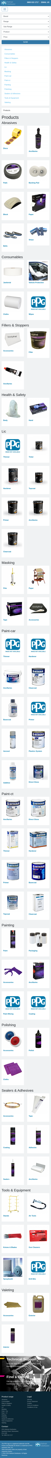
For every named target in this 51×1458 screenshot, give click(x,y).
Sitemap (29, 1399)
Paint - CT (4, 1413)
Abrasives (8, 49)
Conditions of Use (32, 1407)
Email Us (45, 2)
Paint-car (7, 76)
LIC (3, 1407)
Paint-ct (7, 80)
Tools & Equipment (11, 98)
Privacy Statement (32, 1401)
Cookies (29, 1403)
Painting (7, 85)
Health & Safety (10, 63)
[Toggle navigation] (5, 9)
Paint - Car (5, 1411)
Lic (5, 67)
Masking (7, 71)
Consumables (9, 54)
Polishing (7, 89)
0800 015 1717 (33, 2)
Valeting (7, 102)
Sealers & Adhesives (12, 93)
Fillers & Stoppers (11, 58)
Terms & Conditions (32, 1405)
